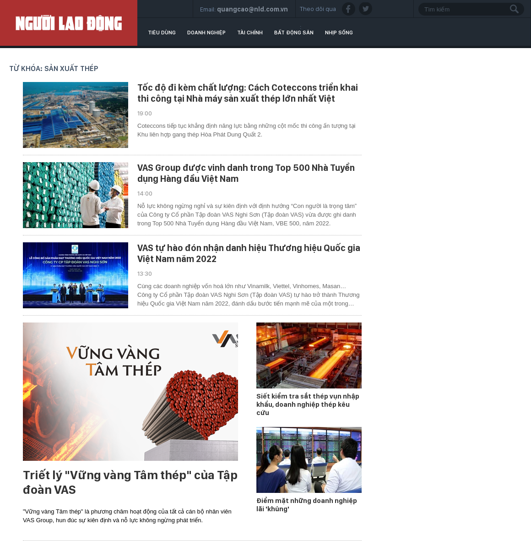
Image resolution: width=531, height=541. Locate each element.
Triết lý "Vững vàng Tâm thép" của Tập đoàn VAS (130, 482)
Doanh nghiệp (206, 32)
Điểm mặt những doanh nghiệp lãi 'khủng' (306, 505)
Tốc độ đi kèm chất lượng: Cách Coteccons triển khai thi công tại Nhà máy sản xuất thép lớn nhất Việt (247, 93)
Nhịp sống (339, 32)
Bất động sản (294, 32)
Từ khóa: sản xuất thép (53, 68)
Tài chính (250, 32)
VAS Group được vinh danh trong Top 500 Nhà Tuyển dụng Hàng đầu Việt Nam (246, 173)
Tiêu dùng (162, 32)
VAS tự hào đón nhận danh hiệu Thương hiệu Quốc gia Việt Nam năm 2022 (248, 253)
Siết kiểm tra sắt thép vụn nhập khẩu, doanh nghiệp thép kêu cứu (307, 404)
